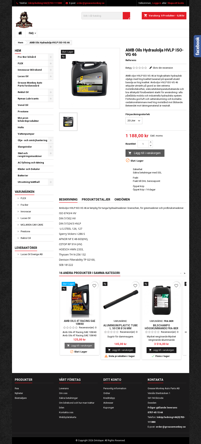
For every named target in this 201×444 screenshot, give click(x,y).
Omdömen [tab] (122, 199)
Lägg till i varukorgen (144, 153)
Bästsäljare (21, 398)
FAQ (31, 33)
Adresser (108, 402)
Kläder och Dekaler (29, 169)
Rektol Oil (23, 92)
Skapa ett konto (175, 3)
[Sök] (105, 15)
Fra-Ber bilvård (27, 57)
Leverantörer (26, 248)
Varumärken (24, 192)
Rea (17, 388)
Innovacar (25, 211)
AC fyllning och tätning (31, 162)
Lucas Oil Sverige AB (31, 254)
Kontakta (155, 379)
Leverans (64, 388)
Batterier (23, 175)
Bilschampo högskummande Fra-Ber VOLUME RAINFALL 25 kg (161, 328)
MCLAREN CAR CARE (31, 224)
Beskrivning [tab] (68, 199)
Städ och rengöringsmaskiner (30, 155)
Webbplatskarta (67, 417)
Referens (131, 60)
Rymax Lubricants (28, 98)
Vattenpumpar (26, 133)
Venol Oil (23, 105)
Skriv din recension (163, 67)
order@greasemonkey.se (90, 3)
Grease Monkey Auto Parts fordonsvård (30, 84)
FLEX (20, 63)
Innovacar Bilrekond (30, 69)
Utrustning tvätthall (29, 182)
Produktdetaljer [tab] (96, 199)
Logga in (156, 3)
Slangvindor (25, 146)
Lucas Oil (23, 76)
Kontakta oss (66, 412)
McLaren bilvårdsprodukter (28, 119)
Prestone (23, 111)
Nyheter (19, 393)
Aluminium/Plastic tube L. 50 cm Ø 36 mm (120, 327)
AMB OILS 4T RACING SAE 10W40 (79, 322)
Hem (18, 50)
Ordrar (106, 393)
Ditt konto (112, 379)
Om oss (63, 393)
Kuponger (108, 407)
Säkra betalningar (68, 398)
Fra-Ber (24, 204)
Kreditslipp (109, 398)
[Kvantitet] (143, 144)
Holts (21, 127)
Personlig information (114, 388)
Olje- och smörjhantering (32, 140)
